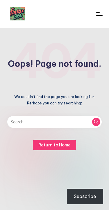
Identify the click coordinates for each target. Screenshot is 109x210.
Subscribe (85, 196)
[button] (96, 122)
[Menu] (99, 13)
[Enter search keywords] (54, 122)
